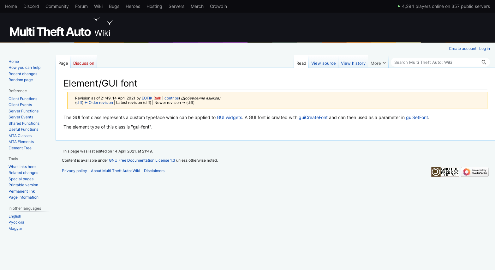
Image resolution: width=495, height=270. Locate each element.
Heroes (133, 6)
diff (79, 102)
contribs (171, 98)
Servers (176, 6)
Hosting (154, 6)
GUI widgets (229, 117)
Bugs (114, 6)
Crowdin (218, 6)
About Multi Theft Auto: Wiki (115, 170)
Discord (31, 6)
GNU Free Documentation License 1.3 (142, 160)
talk (158, 98)
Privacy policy (74, 170)
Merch (197, 6)
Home (11, 6)
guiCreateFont (313, 117)
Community (57, 6)
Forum (81, 6)
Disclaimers (154, 170)
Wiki (98, 6)
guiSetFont (417, 117)
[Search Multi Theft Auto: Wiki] (440, 62)
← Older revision (98, 102)
